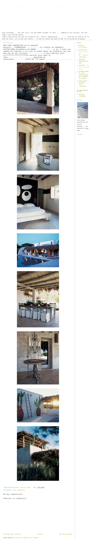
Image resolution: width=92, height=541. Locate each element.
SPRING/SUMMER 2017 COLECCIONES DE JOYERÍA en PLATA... (83, 75)
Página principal (83, 46)
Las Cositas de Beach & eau (43, 7)
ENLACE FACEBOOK (82, 95)
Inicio (40, 534)
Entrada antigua (65, 534)
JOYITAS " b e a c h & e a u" (83, 67)
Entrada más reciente (12, 534)
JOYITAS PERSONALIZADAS (83, 61)
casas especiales (19, 490)
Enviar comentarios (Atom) (27, 538)
